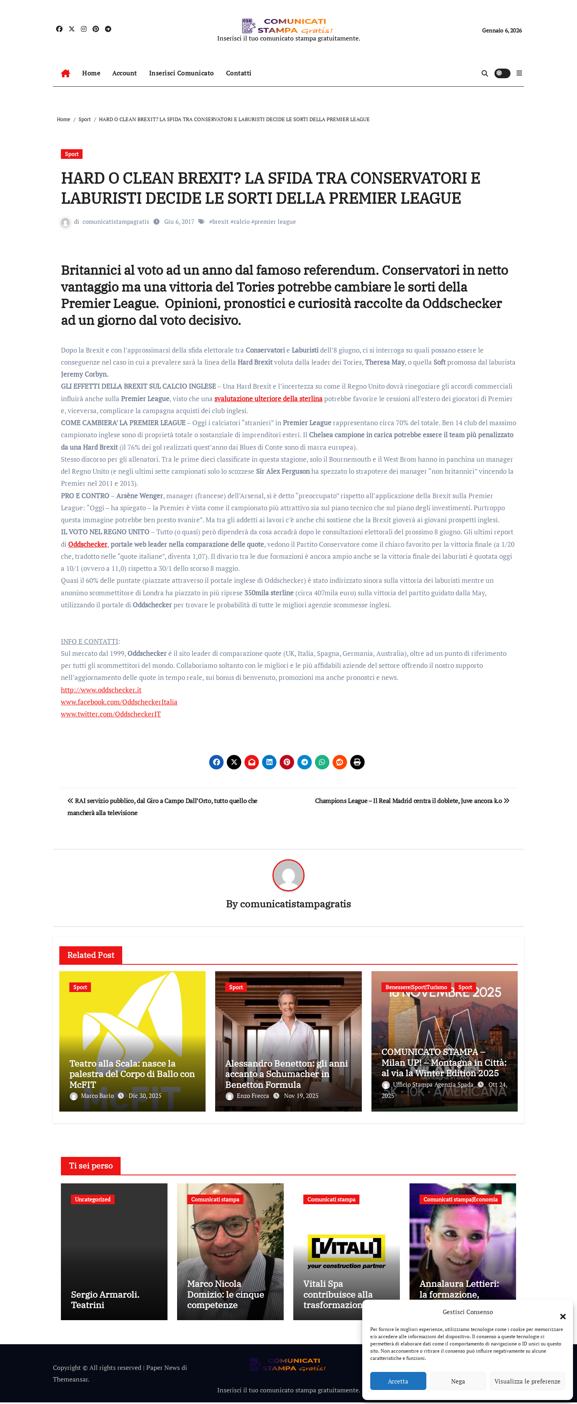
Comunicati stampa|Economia (461, 1197)
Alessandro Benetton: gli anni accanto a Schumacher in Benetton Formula (286, 1074)
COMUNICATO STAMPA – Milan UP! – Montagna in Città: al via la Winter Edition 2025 (443, 1062)
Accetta (398, 1381)
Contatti (239, 73)
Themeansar (70, 1380)
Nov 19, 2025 (301, 1096)
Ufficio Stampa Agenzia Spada (428, 1084)
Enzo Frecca (248, 1096)
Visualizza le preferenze (527, 1381)
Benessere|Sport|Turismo (416, 987)
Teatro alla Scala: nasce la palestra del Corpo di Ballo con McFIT (132, 1074)
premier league (275, 221)
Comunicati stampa (215, 1197)
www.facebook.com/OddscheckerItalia (119, 701)
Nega (458, 1381)
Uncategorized (93, 1197)
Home (91, 73)
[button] (559, 1312)
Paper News (163, 1369)
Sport (72, 154)
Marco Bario (92, 1096)
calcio (242, 221)
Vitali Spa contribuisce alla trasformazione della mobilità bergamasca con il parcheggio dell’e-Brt (346, 1311)
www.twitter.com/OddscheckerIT (111, 713)
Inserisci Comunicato (181, 73)
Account (124, 73)
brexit (220, 221)
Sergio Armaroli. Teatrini (105, 1301)
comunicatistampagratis (116, 221)
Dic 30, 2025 (145, 1096)
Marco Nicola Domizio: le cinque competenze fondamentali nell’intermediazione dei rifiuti (228, 1311)
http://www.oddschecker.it (101, 689)
